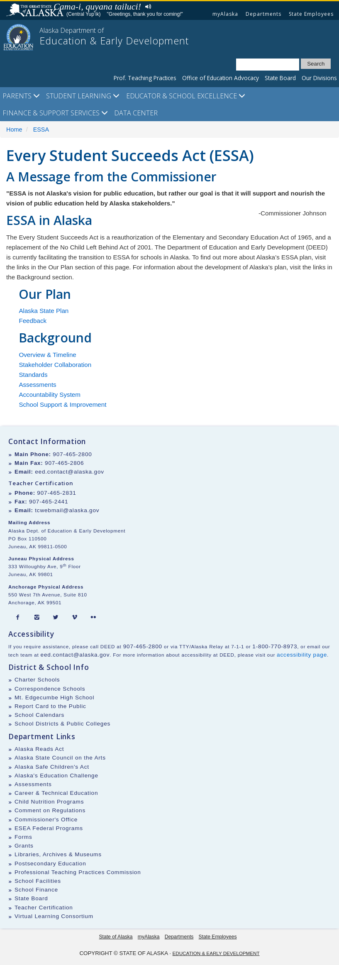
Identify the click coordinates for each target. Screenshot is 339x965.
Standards (33, 374)
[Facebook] (18, 618)
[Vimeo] (75, 618)
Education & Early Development (216, 953)
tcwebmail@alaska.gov (67, 510)
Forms (23, 837)
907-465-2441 (48, 501)
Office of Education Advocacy (220, 78)
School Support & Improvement (62, 404)
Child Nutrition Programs (49, 802)
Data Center (136, 112)
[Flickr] (93, 618)
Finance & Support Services (55, 112)
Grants (24, 846)
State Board (280, 78)
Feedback (32, 320)
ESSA (41, 129)
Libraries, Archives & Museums (58, 854)
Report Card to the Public (50, 706)
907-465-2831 (56, 493)
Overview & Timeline (47, 354)
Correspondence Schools (50, 689)
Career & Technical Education (56, 793)
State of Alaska (36, 10)
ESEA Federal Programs (49, 828)
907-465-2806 (64, 463)
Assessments (37, 384)
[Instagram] (37, 618)
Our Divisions (319, 78)
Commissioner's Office (46, 819)
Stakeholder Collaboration (55, 364)
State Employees (311, 13)
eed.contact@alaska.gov (69, 472)
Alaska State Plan (43, 310)
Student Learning (83, 95)
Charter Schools (37, 680)
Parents (21, 95)
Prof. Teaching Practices (145, 78)
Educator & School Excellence (185, 95)
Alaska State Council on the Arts (60, 758)
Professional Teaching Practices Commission (78, 872)
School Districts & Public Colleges (62, 724)
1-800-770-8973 (274, 646)
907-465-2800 (72, 454)
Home (14, 129)
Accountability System (49, 394)
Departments (263, 13)
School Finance (36, 890)
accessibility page (302, 655)
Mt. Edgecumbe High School (54, 697)
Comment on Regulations (50, 810)
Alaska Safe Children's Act (52, 767)
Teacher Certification (44, 907)
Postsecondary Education (50, 863)
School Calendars (39, 715)
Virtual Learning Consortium (54, 916)
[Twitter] (56, 618)
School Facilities (38, 881)
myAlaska (225, 13)
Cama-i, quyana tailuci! (97, 6)
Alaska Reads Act (39, 749)
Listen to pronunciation (146, 6)
